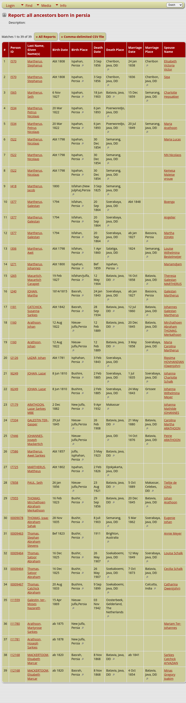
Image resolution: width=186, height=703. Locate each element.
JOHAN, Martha (33, 293)
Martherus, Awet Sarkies (36, 453)
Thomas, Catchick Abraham (34, 588)
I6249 (14, 373)
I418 (13, 186)
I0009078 (16, 518)
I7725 (14, 467)
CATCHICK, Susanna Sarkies (35, 311)
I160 (13, 322)
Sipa (167, 77)
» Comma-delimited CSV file (82, 36)
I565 (13, 92)
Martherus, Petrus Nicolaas (35, 112)
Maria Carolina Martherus (171, 346)
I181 (13, 307)
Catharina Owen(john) (172, 586)
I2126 (14, 358)
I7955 (14, 498)
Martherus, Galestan (35, 204)
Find (29, 5)
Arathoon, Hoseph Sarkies (34, 643)
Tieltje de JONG (170, 484)
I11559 (15, 600)
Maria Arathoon (170, 126)
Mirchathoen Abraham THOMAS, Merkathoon (173, 328)
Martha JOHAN (169, 235)
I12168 (15, 655)
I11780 (15, 624)
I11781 (15, 639)
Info (63, 5)
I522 (13, 139)
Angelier (170, 217)
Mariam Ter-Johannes (172, 626)
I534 (13, 108)
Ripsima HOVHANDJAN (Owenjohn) (174, 362)
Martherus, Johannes (35, 266)
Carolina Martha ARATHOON (172, 424)
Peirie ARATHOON (172, 438)
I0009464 (16, 553)
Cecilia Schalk (173, 569)
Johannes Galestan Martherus (171, 311)
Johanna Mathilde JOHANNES (171, 408)
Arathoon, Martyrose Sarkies (35, 628)
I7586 (14, 451)
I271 (13, 264)
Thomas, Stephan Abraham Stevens (34, 539)
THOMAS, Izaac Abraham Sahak (38, 522)
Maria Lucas (172, 139)
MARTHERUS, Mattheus (37, 469)
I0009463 (16, 533)
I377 (13, 202)
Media (46, 5)
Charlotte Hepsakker (171, 94)
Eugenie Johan (169, 520)
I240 (13, 291)
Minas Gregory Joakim (169, 674)
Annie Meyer (173, 533)
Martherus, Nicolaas (35, 141)
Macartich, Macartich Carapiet (35, 280)
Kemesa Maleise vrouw (169, 174)
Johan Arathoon (170, 500)
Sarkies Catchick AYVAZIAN (171, 659)
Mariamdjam (173, 264)
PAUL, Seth (35, 482)
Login (10, 5)
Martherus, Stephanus (35, 63)
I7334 (14, 420)
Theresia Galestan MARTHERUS (173, 280)
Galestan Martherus (171, 293)
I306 (13, 248)
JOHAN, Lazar (37, 373)
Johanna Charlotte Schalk (170, 377)
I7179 (14, 404)
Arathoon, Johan (34, 324)
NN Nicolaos (172, 155)
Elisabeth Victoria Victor (170, 65)
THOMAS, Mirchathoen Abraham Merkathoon (36, 504)
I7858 (14, 482)
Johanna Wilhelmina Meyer (172, 393)
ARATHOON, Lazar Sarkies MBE (37, 408)
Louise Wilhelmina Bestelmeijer (172, 252)
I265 (13, 276)
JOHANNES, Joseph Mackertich (35, 440)
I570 (13, 61)
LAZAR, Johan (37, 358)
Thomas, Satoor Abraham (34, 557)
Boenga (169, 202)
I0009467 (16, 584)
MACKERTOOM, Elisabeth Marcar (38, 659)
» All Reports (46, 36)
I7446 (14, 436)
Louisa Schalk (173, 553)
